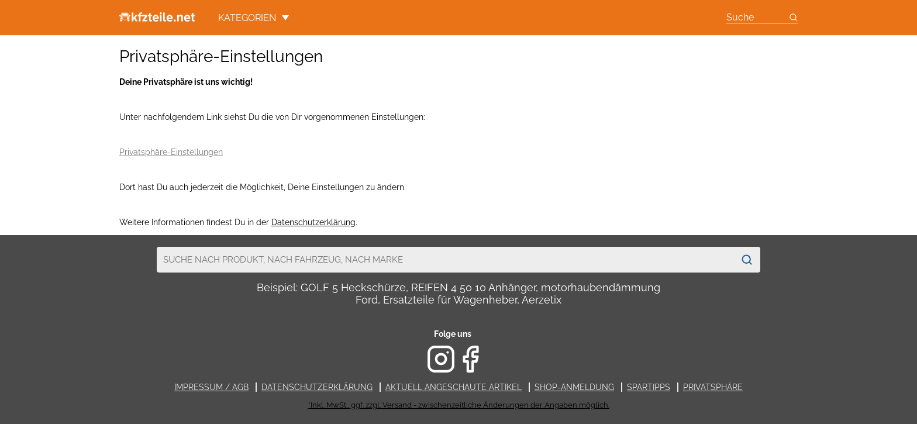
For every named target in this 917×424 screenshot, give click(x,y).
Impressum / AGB (211, 387)
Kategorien (253, 17)
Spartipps (648, 387)
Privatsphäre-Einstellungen (171, 152)
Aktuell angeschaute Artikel (453, 387)
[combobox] (445, 259)
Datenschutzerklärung (313, 222)
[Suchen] (747, 259)
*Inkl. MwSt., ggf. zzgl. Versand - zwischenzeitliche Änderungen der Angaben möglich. (458, 405)
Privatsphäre (713, 387)
